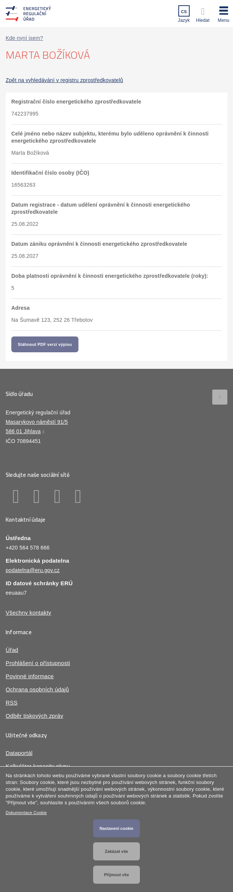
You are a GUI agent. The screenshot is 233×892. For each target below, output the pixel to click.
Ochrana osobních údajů (37, 689)
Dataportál (19, 753)
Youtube (78, 496)
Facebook (16, 496)
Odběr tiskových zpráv (34, 715)
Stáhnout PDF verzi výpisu (45, 344)
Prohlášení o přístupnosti (38, 663)
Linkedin (36, 496)
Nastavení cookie (116, 828)
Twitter (57, 496)
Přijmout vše (116, 874)
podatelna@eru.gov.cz (33, 570)
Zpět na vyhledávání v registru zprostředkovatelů (64, 80)
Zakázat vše (116, 851)
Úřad (12, 650)
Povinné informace (30, 676)
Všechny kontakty (28, 612)
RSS (11, 702)
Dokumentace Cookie (26, 812)
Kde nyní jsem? (24, 38)
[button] (223, 13)
